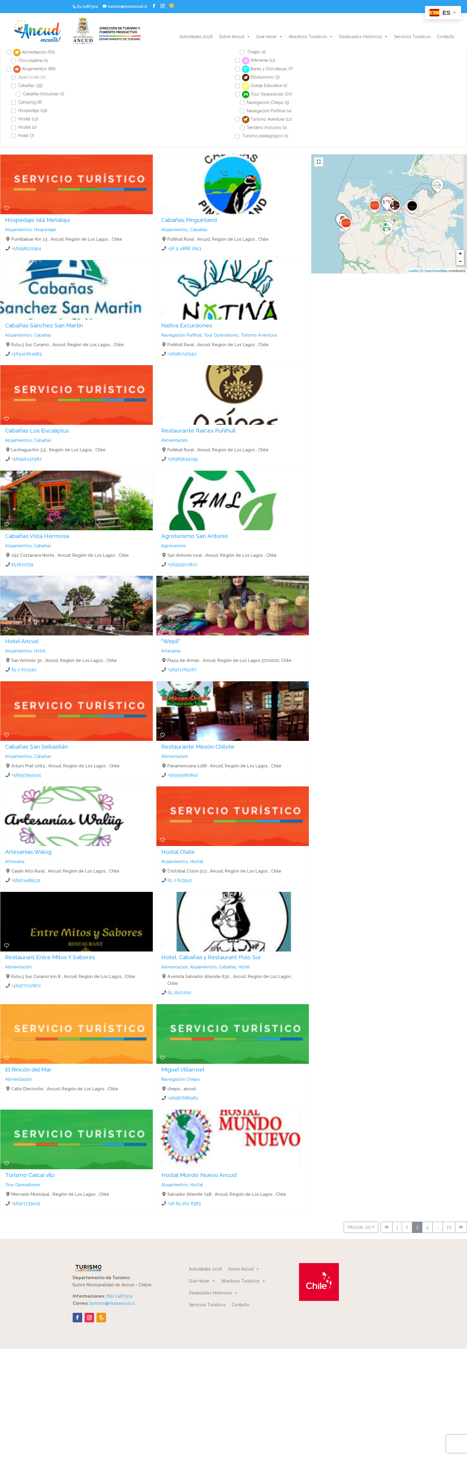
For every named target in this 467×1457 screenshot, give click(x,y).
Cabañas (30, 85)
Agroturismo (173, 545)
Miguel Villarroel (182, 1069)
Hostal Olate (178, 851)
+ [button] (460, 253)
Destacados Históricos (363, 36)
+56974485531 (26, 880)
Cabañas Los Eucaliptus (37, 430)
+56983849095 (182, 458)
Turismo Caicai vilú (30, 1175)
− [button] (460, 261)
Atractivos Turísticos (311, 36)
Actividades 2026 (196, 36)
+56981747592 (182, 353)
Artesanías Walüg (28, 851)
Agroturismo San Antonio (194, 536)
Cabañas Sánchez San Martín (44, 325)
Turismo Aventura (259, 334)
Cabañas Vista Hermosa (37, 536)
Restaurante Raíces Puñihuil (198, 430)
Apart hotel (32, 77)
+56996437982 (26, 458)
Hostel (27, 127)
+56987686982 (182, 1097)
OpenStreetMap (436, 271)
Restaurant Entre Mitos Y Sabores (50, 957)
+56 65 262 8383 (184, 1203)
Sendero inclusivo (267, 127)
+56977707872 (26, 985)
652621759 (22, 564)
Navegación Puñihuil (269, 110)
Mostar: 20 (359, 1227)
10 (449, 1227)
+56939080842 (182, 774)
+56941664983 (26, 353)
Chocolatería (33, 60)
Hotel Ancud (21, 641)
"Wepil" (170, 641)
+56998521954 (26, 248)
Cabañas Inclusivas (43, 93)
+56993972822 (182, 564)
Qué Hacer (269, 36)
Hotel (26, 135)
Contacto (445, 36)
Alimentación (174, 440)
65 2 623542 (179, 880)
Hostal (28, 118)
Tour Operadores (221, 334)
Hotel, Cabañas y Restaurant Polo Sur (211, 957)
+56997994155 (26, 774)
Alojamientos (18, 229)
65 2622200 (179, 992)
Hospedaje (32, 110)
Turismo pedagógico (265, 135)
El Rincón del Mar (28, 1069)
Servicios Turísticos (412, 36)
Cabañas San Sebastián (36, 746)
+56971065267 (182, 669)
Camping (30, 102)
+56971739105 (25, 1203)
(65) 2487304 (119, 1296)
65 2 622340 (23, 669)
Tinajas (256, 51)
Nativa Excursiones (186, 325)
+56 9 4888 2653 (184, 248)
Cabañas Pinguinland (189, 220)
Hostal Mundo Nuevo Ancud (198, 1175)
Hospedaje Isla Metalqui (37, 220)
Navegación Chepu (268, 102)
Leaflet (413, 271)
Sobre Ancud (234, 36)
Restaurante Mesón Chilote (197, 746)
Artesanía (170, 650)
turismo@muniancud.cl (112, 1303)
